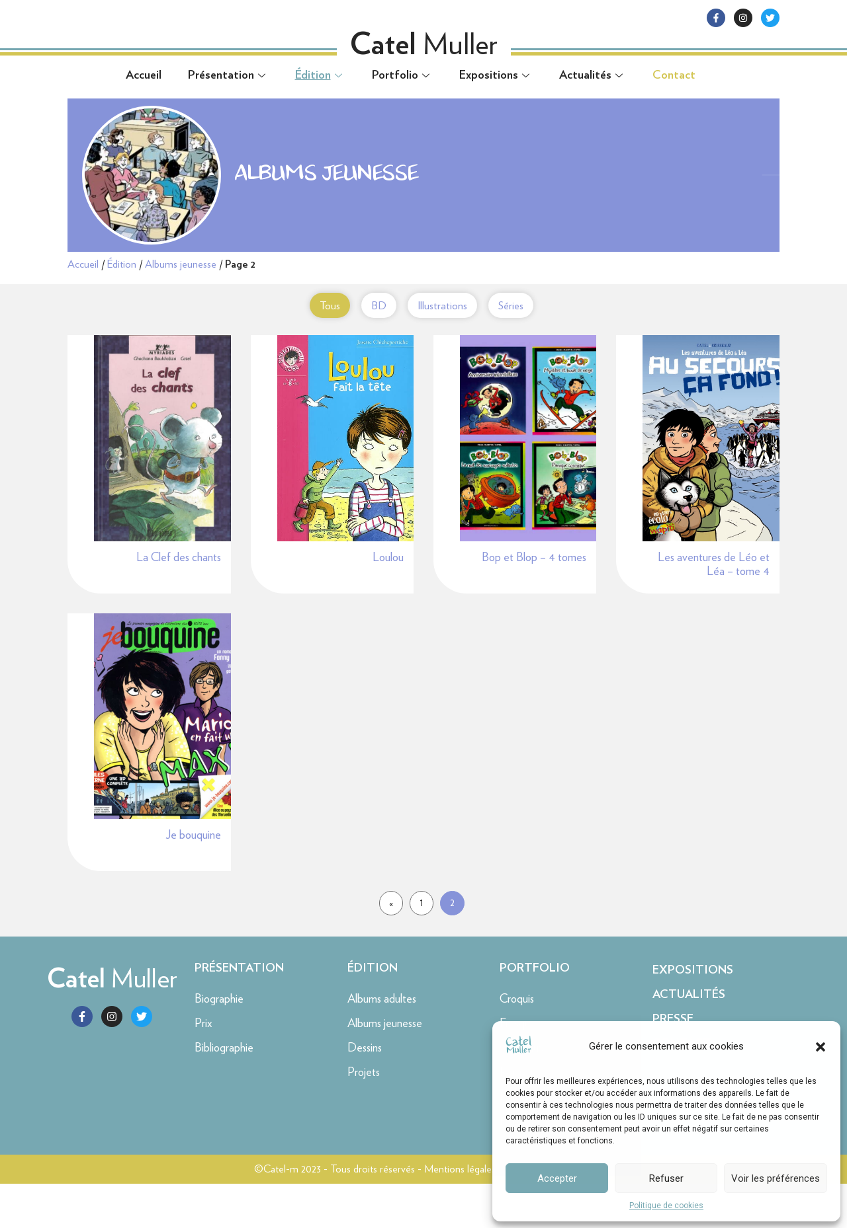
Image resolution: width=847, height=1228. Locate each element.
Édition (320, 75)
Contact (673, 75)
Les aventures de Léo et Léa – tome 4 (714, 590)
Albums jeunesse (180, 264)
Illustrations (440, 305)
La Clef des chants (178, 583)
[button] (820, 1047)
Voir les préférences (775, 1178)
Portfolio (402, 75)
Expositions (496, 75)
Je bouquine (193, 879)
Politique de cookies (666, 1205)
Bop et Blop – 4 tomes (534, 583)
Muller (112, 1022)
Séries (514, 305)
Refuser (666, 1178)
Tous (316, 305)
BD (371, 305)
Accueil (143, 75)
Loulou (388, 583)
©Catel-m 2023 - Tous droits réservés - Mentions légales (375, 1213)
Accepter (557, 1178)
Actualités (592, 75)
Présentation (228, 75)
